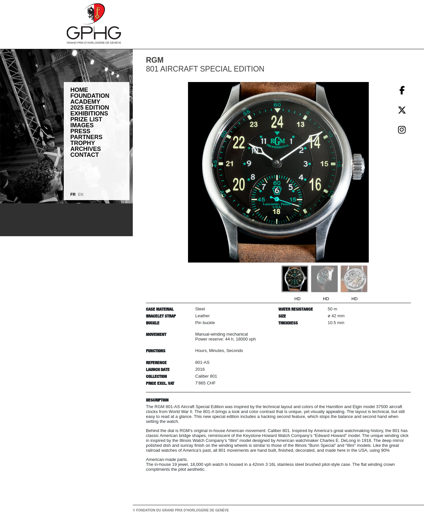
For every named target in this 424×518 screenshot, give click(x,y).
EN (80, 194)
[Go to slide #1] (295, 279)
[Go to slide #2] (324, 279)
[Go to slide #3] (354, 279)
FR (73, 194)
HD (297, 298)
